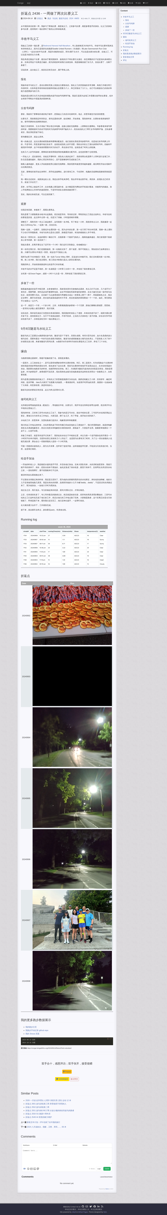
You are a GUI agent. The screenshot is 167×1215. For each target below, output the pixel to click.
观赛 (127, 27)
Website (85, 1145)
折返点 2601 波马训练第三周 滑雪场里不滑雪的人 (46, 1104)
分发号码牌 (130, 24)
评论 (125, 60)
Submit (107, 1169)
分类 (115, 3)
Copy (110, 1038)
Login (99, 1169)
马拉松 (55, 18)
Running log (128, 47)
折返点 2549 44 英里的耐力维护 (39, 1117)
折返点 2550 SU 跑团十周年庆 (38, 1114)
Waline (107, 1189)
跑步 (90, 3)
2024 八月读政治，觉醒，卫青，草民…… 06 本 (46, 1127)
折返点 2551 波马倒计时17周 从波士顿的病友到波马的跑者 (50, 1111)
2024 (71, 18)
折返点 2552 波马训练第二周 (37, 1107)
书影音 (106, 3)
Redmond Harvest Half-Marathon (56, 46)
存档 (98, 3)
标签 (123, 3)
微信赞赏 (74, 1079)
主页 (83, 3)
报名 (127, 20)
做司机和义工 (130, 40)
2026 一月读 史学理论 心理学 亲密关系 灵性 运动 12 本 (48, 1101)
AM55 (76, 18)
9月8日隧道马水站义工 (132, 33)
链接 (138, 3)
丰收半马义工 (128, 17)
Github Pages (83, 1212)
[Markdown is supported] (25, 1168)
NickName (26, 1145)
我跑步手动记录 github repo (37, 1030)
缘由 (125, 37)
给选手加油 (130, 43)
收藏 (130, 3)
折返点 (40, 18)
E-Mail (55, 1145)
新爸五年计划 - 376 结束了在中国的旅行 (43, 1122)
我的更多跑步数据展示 (132, 54)
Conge (20, 3)
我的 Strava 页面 (32, 1034)
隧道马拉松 (63, 18)
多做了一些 (130, 30)
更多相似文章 (128, 57)
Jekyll (74, 1212)
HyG (105, 1212)
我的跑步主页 (31, 1027)
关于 (145, 3)
